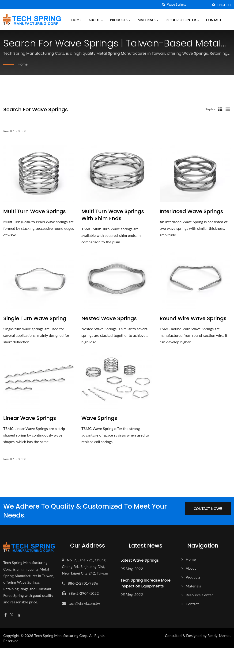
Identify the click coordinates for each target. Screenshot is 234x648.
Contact (213, 20)
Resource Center (182, 20)
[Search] (188, 4)
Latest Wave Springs (140, 560)
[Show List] (228, 109)
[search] (163, 4)
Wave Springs (99, 418)
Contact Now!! (208, 508)
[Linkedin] (18, 615)
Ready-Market (219, 635)
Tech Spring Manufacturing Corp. (61, 635)
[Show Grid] (220, 109)
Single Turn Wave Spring (34, 318)
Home (76, 20)
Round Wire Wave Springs (193, 318)
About (95, 20)
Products (120, 20)
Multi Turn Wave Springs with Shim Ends (112, 215)
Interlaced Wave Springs (191, 211)
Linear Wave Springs (29, 418)
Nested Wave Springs (109, 318)
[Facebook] (5, 615)
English (224, 5)
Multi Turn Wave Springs (34, 211)
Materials (148, 20)
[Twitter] (11, 615)
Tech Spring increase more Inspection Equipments (145, 583)
